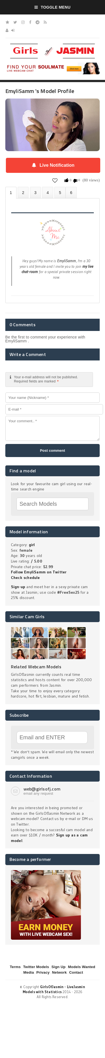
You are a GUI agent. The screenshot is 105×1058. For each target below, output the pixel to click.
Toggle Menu (52, 7)
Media (28, 972)
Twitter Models (36, 967)
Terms (15, 967)
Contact (76, 972)
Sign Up (59, 967)
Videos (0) (35, 192)
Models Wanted (81, 967)
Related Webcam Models (36, 666)
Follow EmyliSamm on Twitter (39, 572)
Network (59, 972)
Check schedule (25, 577)
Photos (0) (23, 192)
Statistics (47, 192)
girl (32, 544)
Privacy (43, 972)
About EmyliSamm (11, 193)
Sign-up (18, 586)
